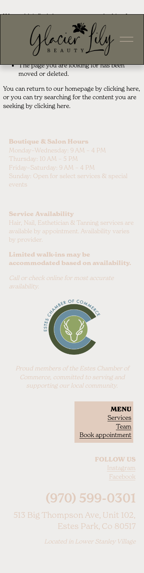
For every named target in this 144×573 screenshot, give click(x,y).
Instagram (121, 467)
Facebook (122, 476)
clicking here (121, 88)
